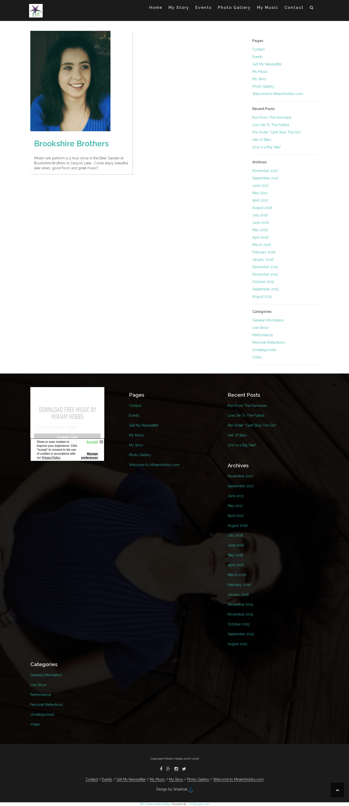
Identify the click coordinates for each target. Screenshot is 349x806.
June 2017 (260, 185)
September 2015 (265, 289)
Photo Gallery (234, 7)
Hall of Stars (261, 140)
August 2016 (262, 208)
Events (203, 7)
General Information (268, 320)
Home (155, 7)
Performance (262, 335)
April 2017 (260, 200)
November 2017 (265, 171)
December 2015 (265, 267)
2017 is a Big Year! (266, 147)
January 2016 (263, 260)
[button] (312, 8)
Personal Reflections (268, 342)
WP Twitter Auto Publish (155, 804)
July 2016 (260, 215)
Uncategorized (264, 350)
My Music (267, 7)
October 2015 (263, 282)
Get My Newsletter (267, 64)
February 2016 (264, 252)
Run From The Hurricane (271, 117)
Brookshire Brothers (71, 146)
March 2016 (261, 245)
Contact (294, 7)
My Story (178, 7)
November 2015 (265, 274)
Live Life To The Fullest (270, 125)
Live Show (260, 328)
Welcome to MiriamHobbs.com (277, 94)
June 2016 (260, 223)
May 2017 (259, 193)
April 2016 (260, 237)
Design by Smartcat (174, 789)
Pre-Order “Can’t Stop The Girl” (276, 132)
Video (257, 357)
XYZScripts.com (199, 804)
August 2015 (262, 297)
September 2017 (265, 178)
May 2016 (260, 230)
